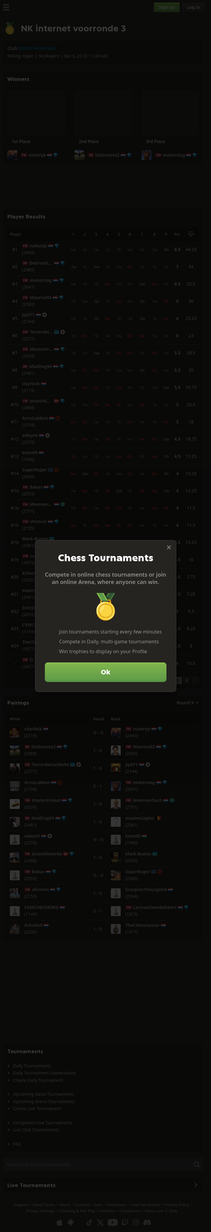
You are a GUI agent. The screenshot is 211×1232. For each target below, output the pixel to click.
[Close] (169, 547)
